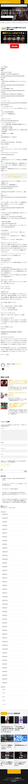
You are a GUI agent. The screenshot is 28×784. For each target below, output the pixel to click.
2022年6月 (4, 664)
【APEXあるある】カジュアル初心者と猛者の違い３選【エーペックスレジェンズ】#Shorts (7, 729)
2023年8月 (4, 611)
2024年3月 (4, 585)
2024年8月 (4, 566)
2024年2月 (4, 589)
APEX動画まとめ (17, 778)
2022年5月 (4, 667)
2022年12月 (5, 641)
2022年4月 (4, 671)
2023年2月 (4, 634)
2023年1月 (4, 637)
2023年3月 (4, 630)
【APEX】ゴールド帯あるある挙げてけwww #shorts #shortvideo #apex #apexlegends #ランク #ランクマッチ (14, 494)
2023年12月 (5, 596)
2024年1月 (4, 592)
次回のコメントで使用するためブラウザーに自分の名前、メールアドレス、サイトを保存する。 (14, 462)
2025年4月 (4, 540)
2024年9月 (4, 563)
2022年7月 (4, 660)
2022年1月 (4, 682)
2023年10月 (5, 604)
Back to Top (14, 771)
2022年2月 (4, 679)
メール (3, 448)
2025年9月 (4, 521)
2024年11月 (5, 555)
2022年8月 (4, 656)
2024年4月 (4, 581)
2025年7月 (4, 529)
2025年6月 (4, 533)
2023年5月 (4, 622)
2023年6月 (4, 619)
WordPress (14, 781)
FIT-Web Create (15, 779)
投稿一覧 (17, 364)
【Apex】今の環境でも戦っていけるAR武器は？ (7, 763)
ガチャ (3, 696)
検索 (2, 469)
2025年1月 (4, 548)
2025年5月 (4, 536)
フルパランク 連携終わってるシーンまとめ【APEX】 (7, 747)
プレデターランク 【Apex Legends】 (10, 488)
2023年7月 (4, 615)
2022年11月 (5, 645)
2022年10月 (5, 649)
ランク (3, 704)
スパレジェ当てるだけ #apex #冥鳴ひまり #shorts (20, 763)
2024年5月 (4, 577)
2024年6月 (4, 574)
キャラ (3, 700)
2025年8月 (4, 525)
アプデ (3, 693)
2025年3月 (4, 544)
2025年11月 (5, 514)
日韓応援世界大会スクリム (20, 746)
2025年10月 (5, 518)
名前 (2, 442)
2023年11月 (5, 600)
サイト (2, 454)
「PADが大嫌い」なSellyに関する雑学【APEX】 (19, 728)
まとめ (10, 16)
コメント (3, 428)
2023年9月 (4, 607)
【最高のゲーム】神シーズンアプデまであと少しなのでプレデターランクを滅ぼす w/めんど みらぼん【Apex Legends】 (17, 382)
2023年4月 (4, 626)
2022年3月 (4, 675)
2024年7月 (4, 570)
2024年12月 (5, 551)
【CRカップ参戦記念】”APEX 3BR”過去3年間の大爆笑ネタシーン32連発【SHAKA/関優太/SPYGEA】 (17, 405)
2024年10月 (5, 559)
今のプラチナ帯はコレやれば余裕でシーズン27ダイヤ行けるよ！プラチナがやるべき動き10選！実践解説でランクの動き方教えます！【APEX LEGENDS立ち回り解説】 (14, 501)
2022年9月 (4, 652)
